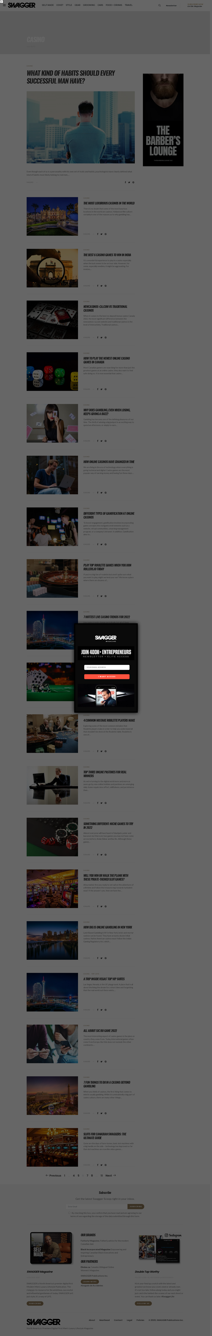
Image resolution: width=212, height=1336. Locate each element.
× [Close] (1, 1)
